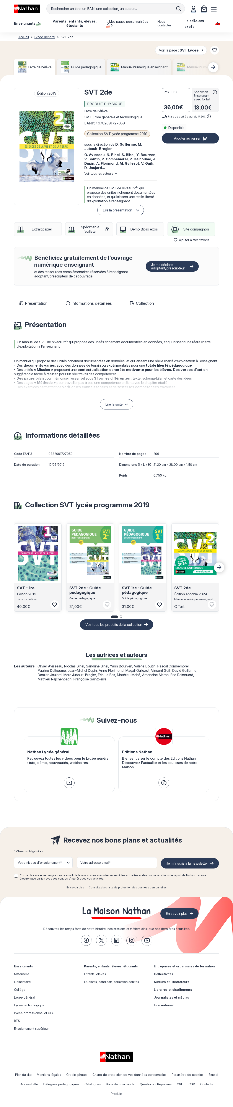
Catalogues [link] (93, 1084)
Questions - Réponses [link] (156, 1084)
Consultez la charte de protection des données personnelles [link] (128, 887)
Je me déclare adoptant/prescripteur (168, 266)
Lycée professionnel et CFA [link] (34, 1013)
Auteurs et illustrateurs (171, 982)
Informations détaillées (89, 303)
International (164, 1005)
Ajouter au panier (187, 138)
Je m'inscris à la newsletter (187, 863)
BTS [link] (17, 1021)
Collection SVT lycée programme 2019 (117, 134)
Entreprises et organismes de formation (184, 966)
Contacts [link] (206, 1084)
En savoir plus (75, 887)
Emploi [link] (213, 1074)
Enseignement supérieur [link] (31, 1028)
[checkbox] (16, 876)
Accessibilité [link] (29, 1084)
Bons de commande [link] (120, 1084)
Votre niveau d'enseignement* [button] (40, 862)
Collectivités (163, 974)
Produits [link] (116, 1094)
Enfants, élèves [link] (95, 974)
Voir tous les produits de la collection (113, 624)
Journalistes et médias (171, 997)
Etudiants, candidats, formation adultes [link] (111, 982)
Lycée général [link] (24, 997)
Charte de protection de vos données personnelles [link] (129, 1074)
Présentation (33, 303)
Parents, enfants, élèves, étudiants (111, 966)
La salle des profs (201, 23)
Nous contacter (164, 23)
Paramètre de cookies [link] (188, 1074)
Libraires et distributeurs (173, 989)
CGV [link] (192, 1084)
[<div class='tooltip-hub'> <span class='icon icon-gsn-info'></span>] (215, 92)
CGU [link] (180, 1084)
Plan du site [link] (23, 1074)
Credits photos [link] (76, 1074)
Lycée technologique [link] (29, 1005)
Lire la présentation (117, 210)
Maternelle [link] (21, 974)
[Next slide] (213, 67)
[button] (47, 146)
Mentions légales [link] (49, 1074)
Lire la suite (114, 404)
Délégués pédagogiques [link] (61, 1084)
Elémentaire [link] (22, 982)
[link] (69, 782)
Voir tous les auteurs (98, 173)
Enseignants (23, 966)
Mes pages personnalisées (128, 23)
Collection (142, 303)
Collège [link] (19, 989)
